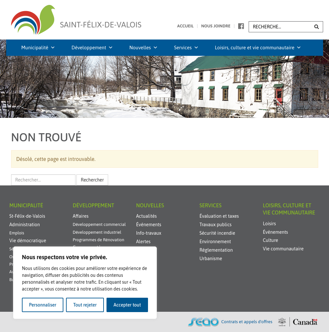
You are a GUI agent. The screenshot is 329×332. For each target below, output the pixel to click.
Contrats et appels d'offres (246, 321)
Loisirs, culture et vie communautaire (258, 48)
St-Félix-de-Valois (27, 216)
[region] (85, 282)
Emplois (16, 232)
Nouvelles (143, 48)
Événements (148, 224)
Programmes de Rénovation (98, 239)
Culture (270, 240)
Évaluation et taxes (219, 216)
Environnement (215, 241)
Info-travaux (148, 233)
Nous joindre (216, 26)
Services (186, 48)
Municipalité (38, 48)
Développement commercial (99, 224)
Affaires (81, 216)
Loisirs (269, 223)
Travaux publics (216, 224)
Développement (92, 48)
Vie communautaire (283, 248)
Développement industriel (97, 232)
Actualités (146, 216)
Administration (24, 224)
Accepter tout (127, 305)
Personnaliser (43, 305)
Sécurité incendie (217, 233)
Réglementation (216, 250)
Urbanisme (211, 258)
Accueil (185, 26)
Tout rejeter (85, 305)
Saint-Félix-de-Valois (101, 20)
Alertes (143, 241)
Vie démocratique (27, 240)
